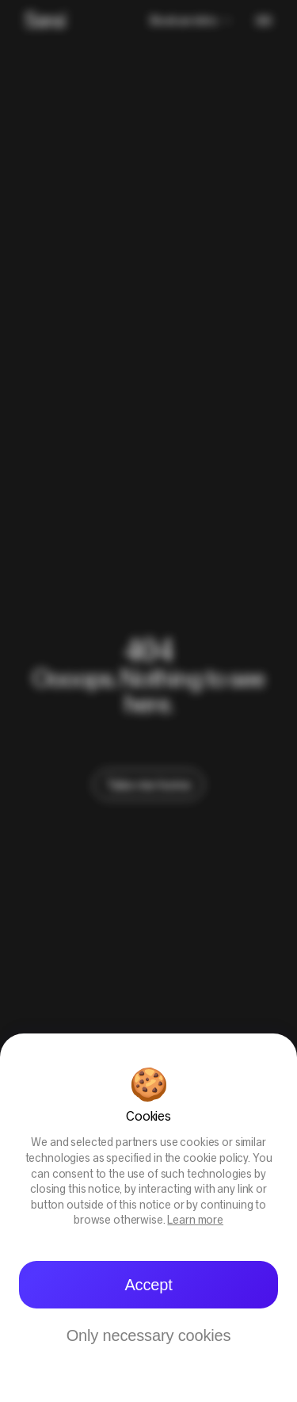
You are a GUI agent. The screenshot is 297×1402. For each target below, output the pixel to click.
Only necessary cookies (149, 1335)
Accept (148, 1284)
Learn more (195, 1221)
